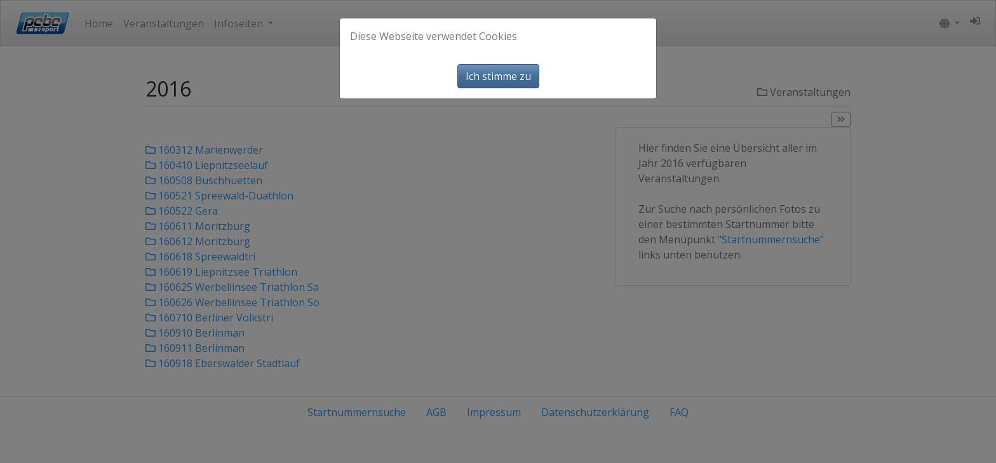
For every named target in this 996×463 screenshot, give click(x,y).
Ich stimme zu (498, 76)
